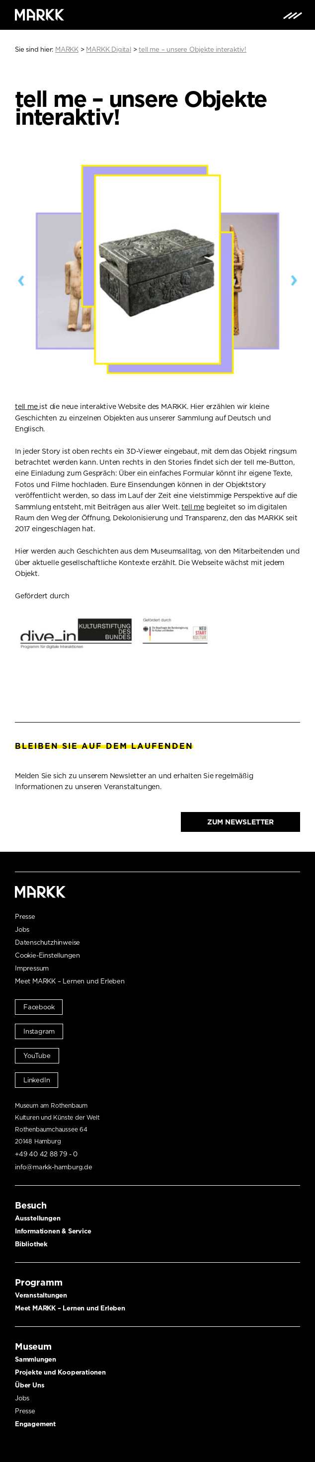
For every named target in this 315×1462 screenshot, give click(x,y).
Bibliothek (31, 1244)
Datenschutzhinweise (47, 942)
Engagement (35, 1424)
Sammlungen (35, 1359)
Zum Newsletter (240, 822)
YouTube (37, 1055)
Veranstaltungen (41, 1295)
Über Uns (29, 1385)
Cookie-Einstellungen (47, 955)
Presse (25, 916)
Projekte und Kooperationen (60, 1372)
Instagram (39, 1031)
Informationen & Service (53, 1231)
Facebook (38, 1007)
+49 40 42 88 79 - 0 (46, 1154)
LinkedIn (36, 1080)
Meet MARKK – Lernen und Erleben (70, 981)
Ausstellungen (37, 1218)
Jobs (22, 929)
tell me (27, 406)
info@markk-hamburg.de (53, 1167)
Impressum (32, 968)
